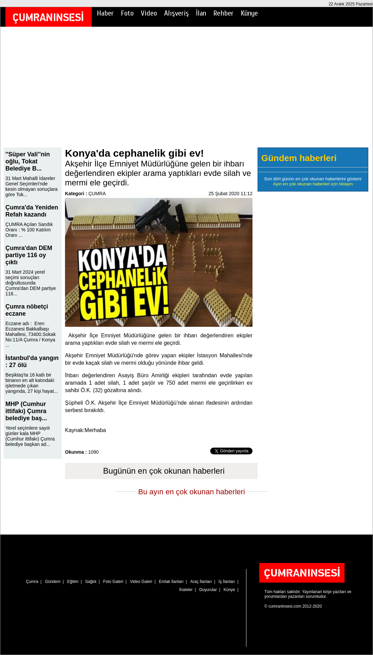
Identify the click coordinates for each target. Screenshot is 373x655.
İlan (201, 13)
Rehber (223, 13)
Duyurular (208, 589)
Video (149, 13)
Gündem (53, 581)
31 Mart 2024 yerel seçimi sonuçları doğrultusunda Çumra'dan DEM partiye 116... (30, 282)
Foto (127, 13)
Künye (249, 13)
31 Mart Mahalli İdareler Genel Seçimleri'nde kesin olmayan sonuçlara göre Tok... (31, 186)
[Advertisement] (186, 91)
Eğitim (72, 581)
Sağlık (90, 581)
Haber (105, 13)
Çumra (32, 581)
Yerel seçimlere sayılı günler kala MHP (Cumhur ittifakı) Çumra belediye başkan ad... (29, 436)
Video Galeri (141, 581)
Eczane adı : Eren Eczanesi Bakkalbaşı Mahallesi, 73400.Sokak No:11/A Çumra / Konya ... (30, 334)
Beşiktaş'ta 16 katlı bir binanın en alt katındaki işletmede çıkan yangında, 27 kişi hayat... (31, 383)
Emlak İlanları (171, 581)
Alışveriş (176, 13)
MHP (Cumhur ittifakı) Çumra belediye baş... (26, 411)
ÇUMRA (97, 193)
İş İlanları (227, 581)
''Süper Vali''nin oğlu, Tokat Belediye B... (27, 161)
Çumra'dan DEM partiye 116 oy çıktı (28, 255)
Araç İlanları (201, 581)
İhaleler (186, 589)
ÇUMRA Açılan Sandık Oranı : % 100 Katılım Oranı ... (29, 230)
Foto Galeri (113, 581)
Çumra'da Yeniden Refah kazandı (31, 211)
